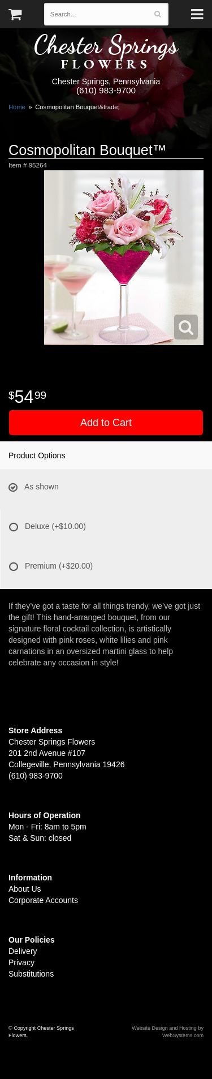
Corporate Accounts (43, 900)
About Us (24, 888)
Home (16, 107)
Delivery (22, 951)
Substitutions (31, 973)
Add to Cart (106, 422)
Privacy (21, 962)
